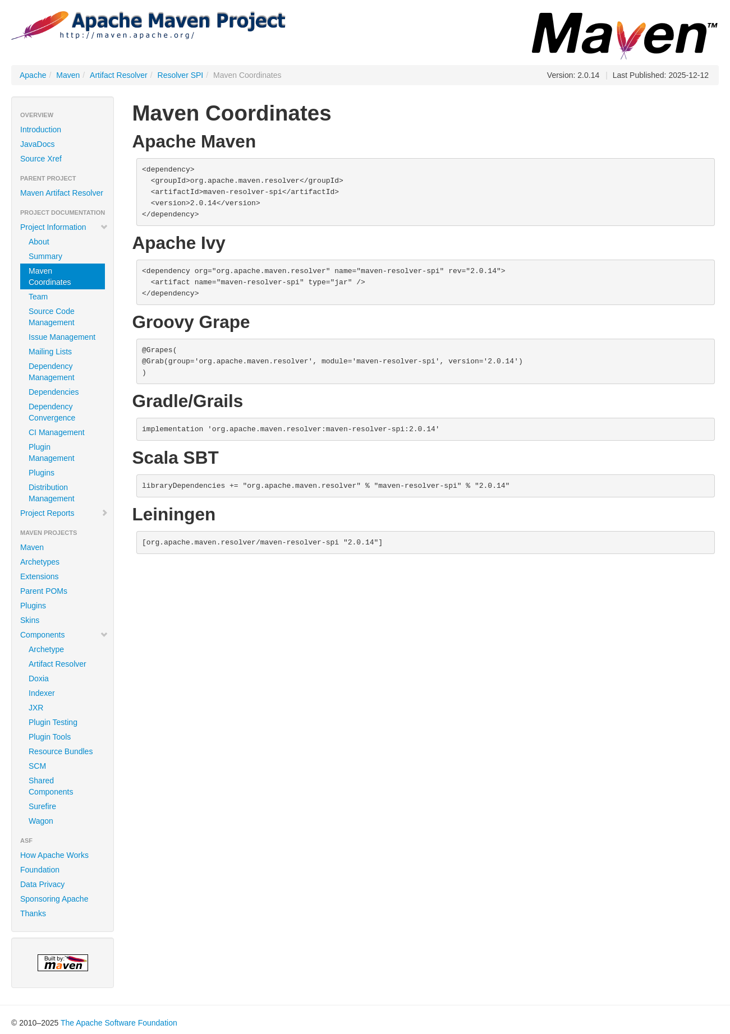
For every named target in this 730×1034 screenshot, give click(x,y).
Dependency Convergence (52, 412)
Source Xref (41, 158)
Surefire (42, 806)
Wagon (41, 820)
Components (64, 634)
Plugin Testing (53, 722)
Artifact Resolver (119, 75)
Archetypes (39, 561)
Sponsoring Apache (54, 898)
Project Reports (64, 513)
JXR (36, 707)
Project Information (64, 227)
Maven (68, 75)
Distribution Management (52, 493)
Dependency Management (52, 372)
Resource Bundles (61, 751)
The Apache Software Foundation (119, 1022)
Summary (45, 256)
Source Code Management (52, 317)
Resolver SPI (181, 75)
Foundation (39, 869)
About (39, 241)
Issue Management (62, 337)
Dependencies (54, 391)
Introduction (40, 129)
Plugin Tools (50, 736)
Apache (33, 75)
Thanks (33, 913)
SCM (37, 765)
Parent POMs (43, 591)
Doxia (39, 678)
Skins (29, 620)
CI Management (57, 432)
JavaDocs (37, 144)
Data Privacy (42, 884)
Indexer (42, 693)
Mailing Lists (50, 351)
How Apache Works (54, 855)
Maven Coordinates (50, 276)
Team (38, 296)
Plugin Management (52, 452)
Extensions (39, 576)
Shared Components (51, 786)
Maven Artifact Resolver (61, 192)
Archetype (46, 649)
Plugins (41, 472)
